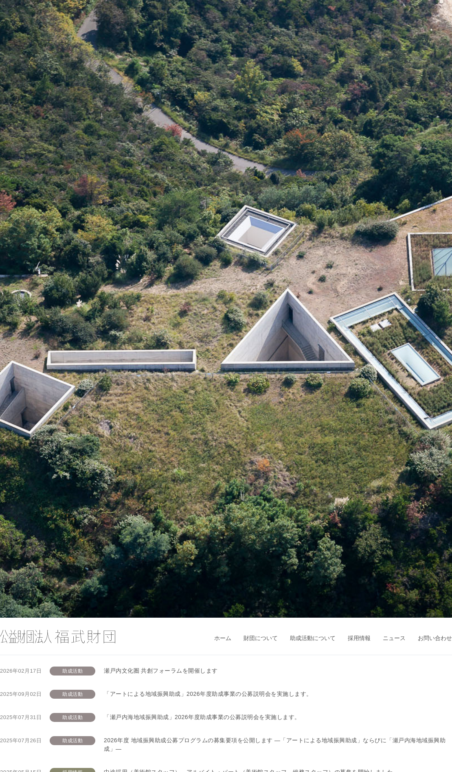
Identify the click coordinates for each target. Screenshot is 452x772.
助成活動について (313, 638)
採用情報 (359, 638)
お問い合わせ (435, 638)
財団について (261, 638)
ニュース (394, 638)
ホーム (222, 638)
